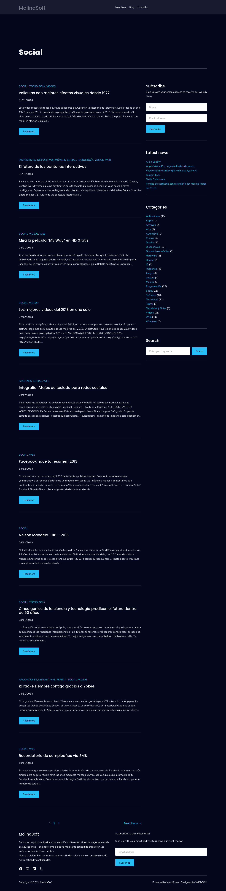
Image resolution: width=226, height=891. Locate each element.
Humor (150, 260)
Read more (30, 132)
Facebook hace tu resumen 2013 (49, 461)
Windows (151, 321)
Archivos (151, 225)
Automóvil (152, 233)
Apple (149, 220)
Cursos (150, 238)
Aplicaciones (28, 680)
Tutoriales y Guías (156, 308)
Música (62, 680)
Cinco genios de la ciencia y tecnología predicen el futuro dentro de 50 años (73, 611)
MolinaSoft (33, 8)
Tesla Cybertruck (155, 179)
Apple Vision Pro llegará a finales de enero (170, 166)
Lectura (150, 277)
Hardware (151, 255)
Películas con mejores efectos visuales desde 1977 (66, 93)
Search (199, 351)
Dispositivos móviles (51, 160)
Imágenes (25, 381)
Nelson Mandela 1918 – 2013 (45, 535)
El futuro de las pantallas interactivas (54, 166)
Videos (51, 86)
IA (147, 264)
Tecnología (37, 86)
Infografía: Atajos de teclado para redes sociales (65, 388)
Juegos (150, 273)
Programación (153, 286)
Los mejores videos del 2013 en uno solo (56, 309)
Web (108, 160)
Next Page (132, 823)
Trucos (149, 304)
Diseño (150, 242)
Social (23, 86)
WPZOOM (201, 882)
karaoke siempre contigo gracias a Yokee (58, 687)
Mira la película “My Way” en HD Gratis (55, 240)
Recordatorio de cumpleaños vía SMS (54, 756)
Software (151, 295)
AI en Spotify (153, 161)
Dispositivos (27, 160)
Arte (148, 229)
